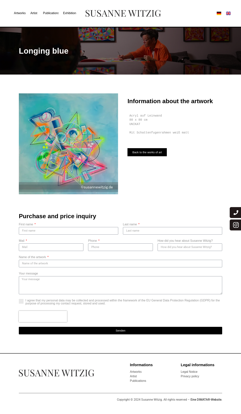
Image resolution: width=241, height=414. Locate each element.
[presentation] (43, 316)
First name (26, 224)
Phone (93, 240)
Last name (130, 224)
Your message (28, 273)
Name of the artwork (33, 257)
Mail (22, 240)
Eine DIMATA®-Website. (206, 399)
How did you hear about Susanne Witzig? (185, 240)
